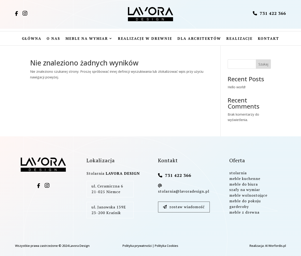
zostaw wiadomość (184, 206)
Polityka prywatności (137, 246)
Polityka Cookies (166, 246)
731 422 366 (269, 13)
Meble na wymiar (86, 39)
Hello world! (237, 87)
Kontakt (268, 39)
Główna (31, 39)
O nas (53, 39)
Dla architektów (199, 39)
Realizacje (239, 39)
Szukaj (263, 64)
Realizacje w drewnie (145, 39)
